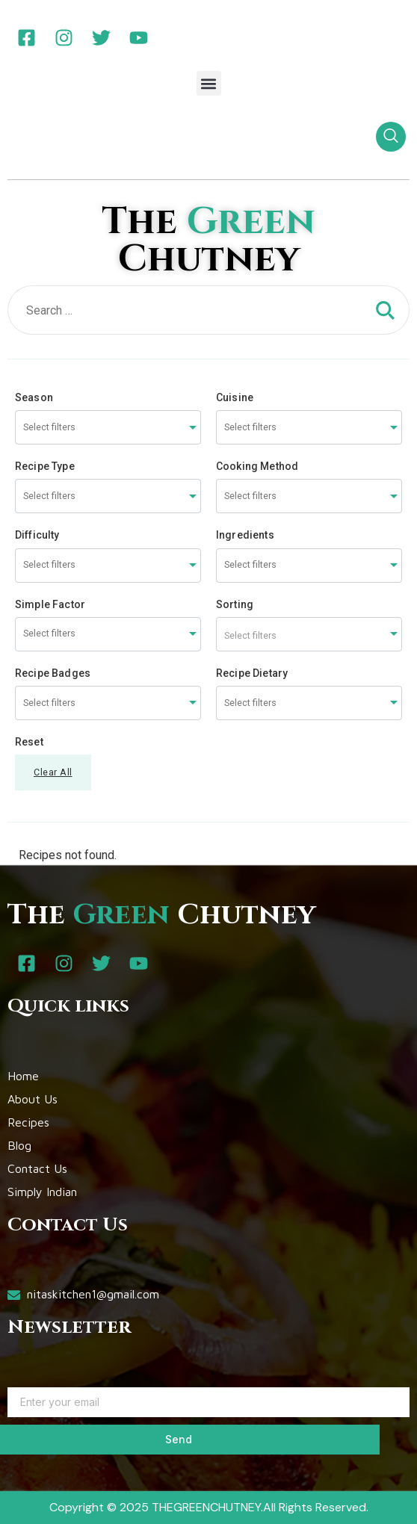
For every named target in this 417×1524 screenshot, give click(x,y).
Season (34, 397)
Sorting (234, 604)
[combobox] (108, 427)
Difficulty (37, 535)
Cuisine (234, 397)
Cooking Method (257, 466)
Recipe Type (45, 466)
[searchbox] (79, 428)
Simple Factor (50, 604)
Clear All (53, 772)
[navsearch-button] (391, 137)
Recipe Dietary (252, 673)
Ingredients (245, 535)
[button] (209, 83)
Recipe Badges (52, 673)
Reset (29, 742)
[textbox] (309, 634)
